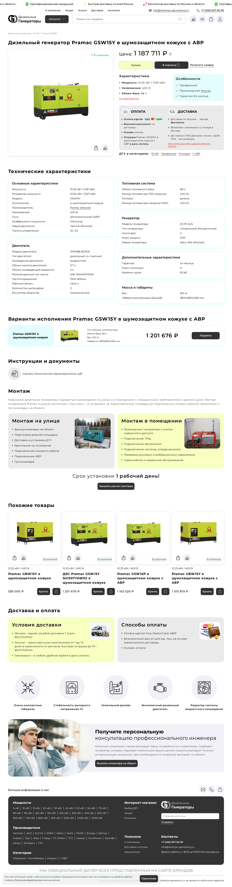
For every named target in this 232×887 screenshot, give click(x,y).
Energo (94, 833)
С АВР (199, 153)
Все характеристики (129, 98)
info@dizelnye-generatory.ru (171, 10)
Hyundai (18, 843)
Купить (136, 65)
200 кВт (67, 813)
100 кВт (41, 813)
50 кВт (83, 808)
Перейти (206, 335)
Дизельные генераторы (19, 33)
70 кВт (107, 808)
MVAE (82, 833)
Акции (70, 10)
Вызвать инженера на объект (117, 764)
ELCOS (40, 833)
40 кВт (72, 808)
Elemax (106, 833)
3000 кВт (102, 817)
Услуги (84, 10)
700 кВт (31, 817)
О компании (53, 10)
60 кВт (95, 808)
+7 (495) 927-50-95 (212, 10)
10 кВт (37, 33)
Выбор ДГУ (131, 808)
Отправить (167, 822)
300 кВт (80, 813)
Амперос (44, 843)
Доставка (99, 10)
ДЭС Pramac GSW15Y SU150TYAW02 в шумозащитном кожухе (84, 578)
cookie (8, 880)
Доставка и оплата (136, 846)
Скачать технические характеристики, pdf (54, 373)
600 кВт (18, 817)
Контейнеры (38, 858)
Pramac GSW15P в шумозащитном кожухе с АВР (140, 578)
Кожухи (54, 858)
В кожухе (186, 153)
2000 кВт (87, 817)
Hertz (72, 833)
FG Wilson (61, 838)
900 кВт (58, 817)
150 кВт (53, 813)
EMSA (51, 833)
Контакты (116, 10)
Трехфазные (170, 153)
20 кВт (49, 808)
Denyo (31, 843)
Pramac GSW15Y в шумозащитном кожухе (26, 335)
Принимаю (148, 878)
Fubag (48, 838)
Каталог (55, 19)
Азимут (84, 838)
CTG (56, 843)
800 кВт (45, 817)
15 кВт (37, 808)
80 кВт (17, 813)
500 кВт (107, 813)
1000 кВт (72, 817)
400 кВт (93, 813)
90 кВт (29, 813)
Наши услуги (132, 851)
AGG (29, 833)
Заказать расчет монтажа (116, 486)
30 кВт (60, 808)
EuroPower (99, 838)
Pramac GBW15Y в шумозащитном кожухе (30, 576)
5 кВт (16, 808)
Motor (62, 833)
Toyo (28, 838)
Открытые (20, 858)
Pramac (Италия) (81, 207)
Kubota (17, 838)
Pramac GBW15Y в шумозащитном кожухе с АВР (195, 578)
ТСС (73, 838)
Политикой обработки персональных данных (37, 880)
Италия (206, 90)
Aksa (37, 838)
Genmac (18, 833)
